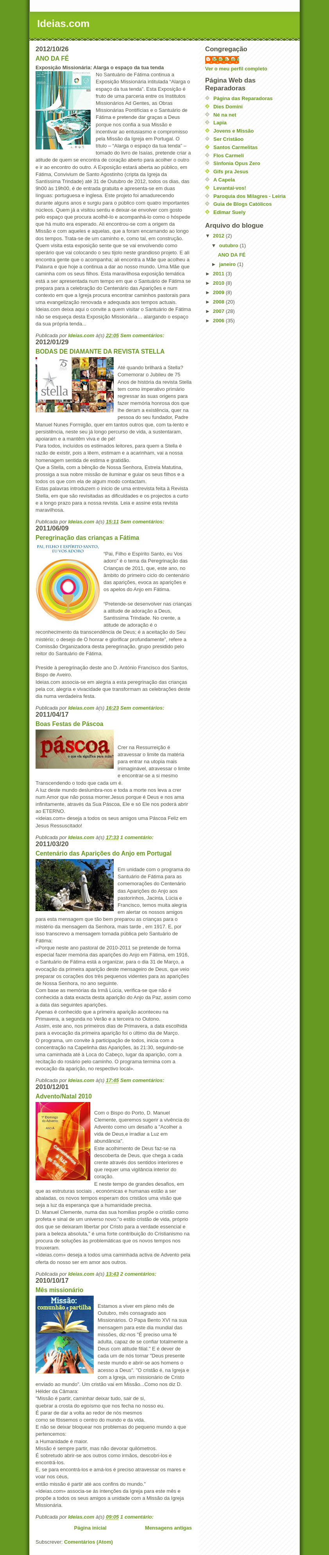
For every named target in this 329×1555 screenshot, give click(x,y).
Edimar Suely (229, 212)
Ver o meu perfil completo (236, 69)
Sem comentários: (143, 335)
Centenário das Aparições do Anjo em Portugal (104, 853)
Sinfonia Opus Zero (236, 163)
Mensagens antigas (168, 1528)
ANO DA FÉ (52, 58)
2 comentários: (139, 1274)
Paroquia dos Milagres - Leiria (249, 196)
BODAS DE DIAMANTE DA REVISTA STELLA (100, 351)
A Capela (224, 180)
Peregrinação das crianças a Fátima (87, 537)
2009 (219, 292)
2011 (219, 274)
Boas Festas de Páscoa (69, 724)
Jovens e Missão (233, 131)
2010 (219, 283)
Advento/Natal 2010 (64, 1096)
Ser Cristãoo (228, 139)
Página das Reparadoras (243, 98)
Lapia (220, 123)
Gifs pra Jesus (231, 171)
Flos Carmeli (228, 155)
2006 (219, 321)
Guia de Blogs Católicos (242, 204)
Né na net (224, 115)
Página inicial (90, 1528)
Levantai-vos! (229, 188)
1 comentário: (137, 837)
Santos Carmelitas (235, 147)
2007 (219, 311)
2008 (219, 302)
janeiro (228, 264)
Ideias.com (226, 59)
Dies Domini (228, 107)
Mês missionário (59, 1290)
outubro (229, 245)
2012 (219, 236)
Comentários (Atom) (88, 1542)
